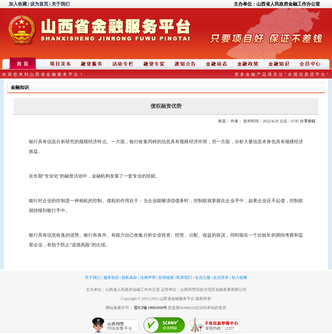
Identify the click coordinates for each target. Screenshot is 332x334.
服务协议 (111, 277)
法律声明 (148, 277)
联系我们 (184, 277)
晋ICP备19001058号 (150, 307)
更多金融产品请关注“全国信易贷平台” (282, 74)
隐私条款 (129, 277)
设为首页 (39, 4)
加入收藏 (18, 4)
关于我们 (61, 4)
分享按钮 (307, 121)
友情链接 (166, 277)
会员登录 (221, 277)
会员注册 (202, 277)
